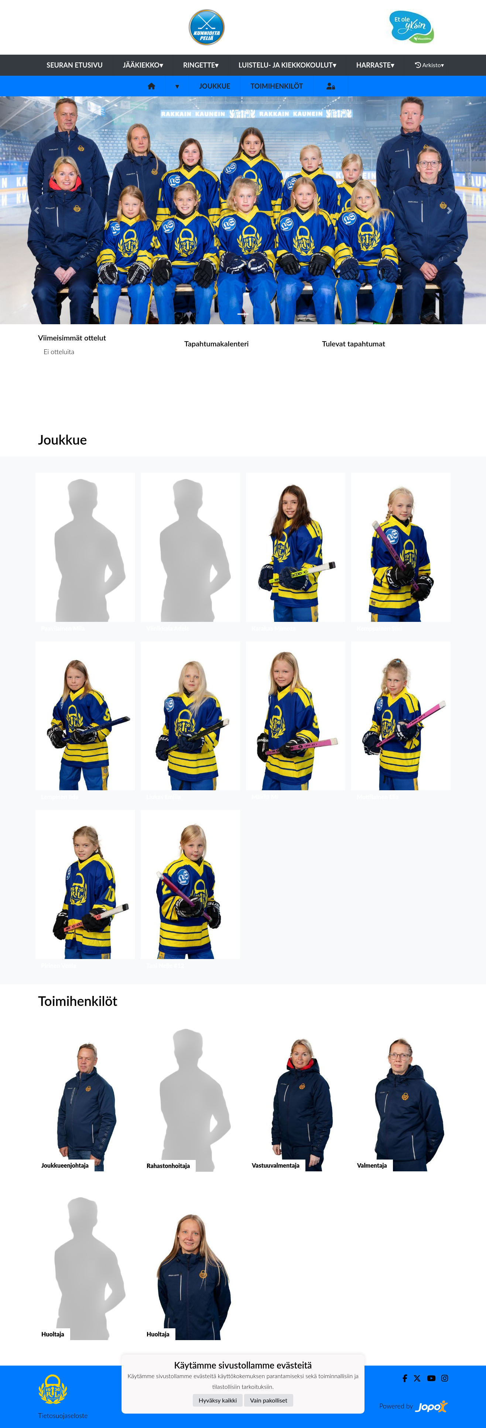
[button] (36, 210)
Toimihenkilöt (276, 86)
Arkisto (429, 65)
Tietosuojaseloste (63, 1415)
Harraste (375, 65)
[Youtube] (428, 1378)
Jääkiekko (143, 65)
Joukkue (214, 86)
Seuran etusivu (75, 65)
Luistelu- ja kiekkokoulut (287, 65)
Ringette (200, 65)
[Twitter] (414, 1378)
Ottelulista (56, 380)
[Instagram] (441, 1378)
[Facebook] (402, 1378)
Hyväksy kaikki (218, 1400)
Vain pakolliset (268, 1400)
